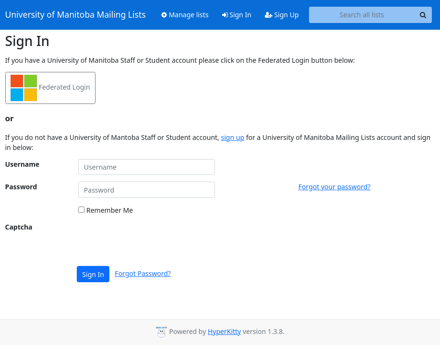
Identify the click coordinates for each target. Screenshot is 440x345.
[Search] (423, 15)
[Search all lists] (362, 15)
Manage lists (185, 14)
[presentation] (151, 240)
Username (22, 164)
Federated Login (50, 88)
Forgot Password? (143, 273)
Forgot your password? (334, 186)
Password (21, 186)
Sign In (236, 14)
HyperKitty (224, 331)
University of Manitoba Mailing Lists (75, 15)
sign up (232, 137)
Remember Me (105, 210)
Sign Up (282, 14)
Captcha (19, 226)
